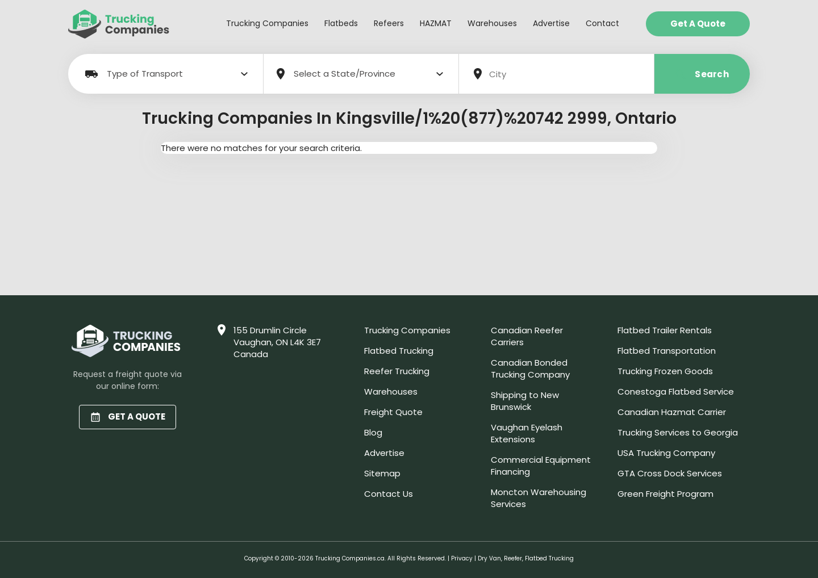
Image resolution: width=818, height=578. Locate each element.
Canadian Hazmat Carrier (671, 412)
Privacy (462, 558)
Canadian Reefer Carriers (527, 336)
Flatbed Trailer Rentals (664, 330)
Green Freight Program (665, 494)
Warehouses (492, 23)
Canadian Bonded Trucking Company (530, 368)
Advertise (551, 23)
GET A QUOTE (127, 416)
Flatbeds (341, 23)
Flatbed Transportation (666, 351)
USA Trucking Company (666, 453)
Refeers (389, 23)
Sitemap (382, 473)
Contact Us (388, 494)
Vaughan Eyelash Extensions (526, 433)
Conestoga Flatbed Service (675, 391)
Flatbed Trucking (398, 351)
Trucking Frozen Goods (665, 371)
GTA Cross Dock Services (669, 473)
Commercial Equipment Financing (541, 466)
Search (702, 74)
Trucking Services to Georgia (677, 432)
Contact (602, 23)
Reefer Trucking (396, 371)
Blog (373, 432)
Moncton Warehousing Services (538, 498)
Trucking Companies (267, 23)
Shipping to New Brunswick (525, 401)
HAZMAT (436, 23)
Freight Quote (393, 412)
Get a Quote (697, 24)
